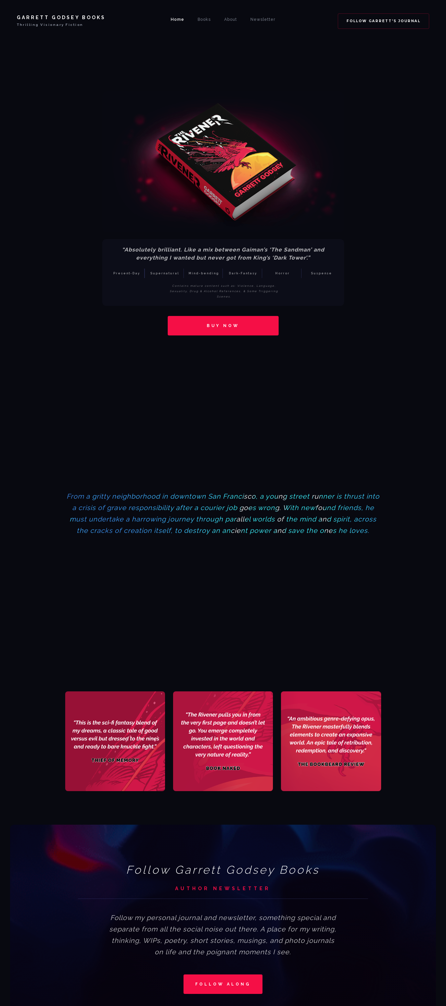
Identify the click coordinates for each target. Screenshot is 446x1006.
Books (204, 19)
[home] (61, 19)
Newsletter (262, 19)
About (230, 19)
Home (177, 19)
